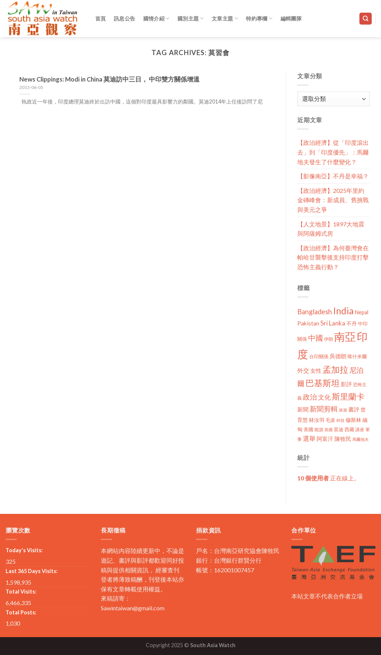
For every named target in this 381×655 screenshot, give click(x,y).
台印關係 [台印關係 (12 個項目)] (319, 356)
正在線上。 (328, 477)
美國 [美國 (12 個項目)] (308, 429)
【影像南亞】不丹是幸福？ (333, 175)
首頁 (100, 18)
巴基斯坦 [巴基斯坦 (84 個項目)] (322, 383)
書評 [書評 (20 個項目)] (353, 409)
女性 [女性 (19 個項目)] (315, 370)
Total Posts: (21, 612)
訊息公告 (124, 18)
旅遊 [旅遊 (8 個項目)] (343, 409)
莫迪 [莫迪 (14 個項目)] (338, 429)
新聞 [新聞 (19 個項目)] (302, 409)
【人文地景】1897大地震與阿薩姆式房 (330, 228)
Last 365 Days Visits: (32, 571)
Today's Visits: (24, 550)
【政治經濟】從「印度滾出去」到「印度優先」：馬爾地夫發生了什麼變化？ (333, 152)
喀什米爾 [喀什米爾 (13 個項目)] (357, 356)
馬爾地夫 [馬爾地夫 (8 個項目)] (360, 439)
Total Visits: (21, 591)
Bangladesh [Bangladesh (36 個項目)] (314, 312)
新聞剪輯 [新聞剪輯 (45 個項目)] (324, 408)
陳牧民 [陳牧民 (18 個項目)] (342, 439)
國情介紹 (156, 18)
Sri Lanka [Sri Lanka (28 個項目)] (332, 323)
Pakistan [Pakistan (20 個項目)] (308, 323)
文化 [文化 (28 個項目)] (324, 397)
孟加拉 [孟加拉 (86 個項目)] (335, 370)
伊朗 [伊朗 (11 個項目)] (328, 339)
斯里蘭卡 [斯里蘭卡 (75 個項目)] (348, 396)
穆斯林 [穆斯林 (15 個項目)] (353, 420)
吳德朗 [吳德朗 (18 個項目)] (338, 356)
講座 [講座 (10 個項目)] (359, 429)
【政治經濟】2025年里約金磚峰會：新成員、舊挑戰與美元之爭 (333, 200)
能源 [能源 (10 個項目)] (318, 429)
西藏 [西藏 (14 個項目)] (349, 429)
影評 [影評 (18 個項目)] (346, 384)
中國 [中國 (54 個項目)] (315, 337)
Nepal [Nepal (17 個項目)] (361, 312)
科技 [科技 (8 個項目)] (340, 420)
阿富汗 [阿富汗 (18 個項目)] (325, 439)
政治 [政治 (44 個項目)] (310, 396)
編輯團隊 (291, 18)
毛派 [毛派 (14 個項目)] (330, 420)
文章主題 (225, 18)
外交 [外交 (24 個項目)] (303, 370)
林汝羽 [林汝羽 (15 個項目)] (316, 420)
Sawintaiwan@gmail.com (132, 607)
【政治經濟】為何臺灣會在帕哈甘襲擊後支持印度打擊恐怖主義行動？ (333, 257)
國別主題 (190, 18)
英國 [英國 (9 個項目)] (328, 429)
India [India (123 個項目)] (343, 310)
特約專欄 (259, 18)
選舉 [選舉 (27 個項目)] (309, 438)
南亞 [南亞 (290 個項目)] (345, 336)
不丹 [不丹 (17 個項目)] (351, 323)
